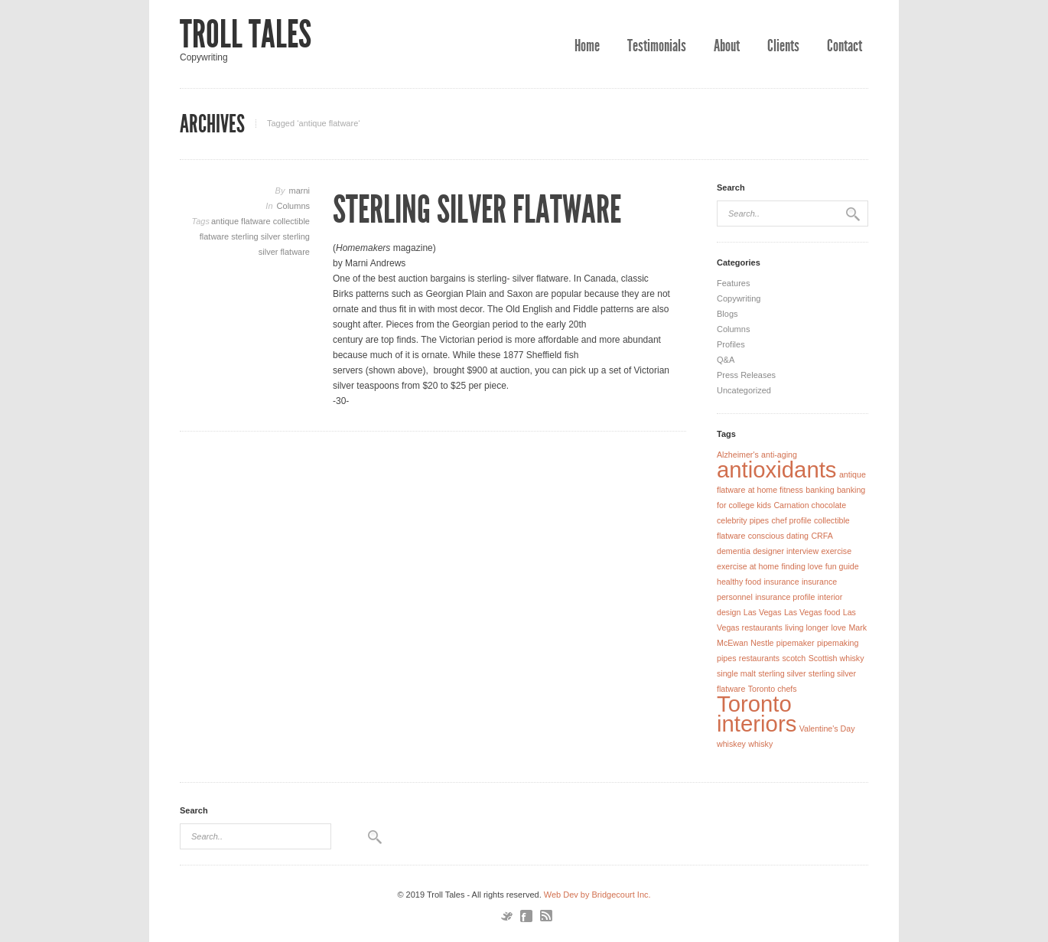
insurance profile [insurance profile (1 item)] (785, 596)
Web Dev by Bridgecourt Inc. (597, 894)
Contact (844, 46)
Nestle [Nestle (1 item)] (761, 642)
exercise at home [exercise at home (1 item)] (748, 566)
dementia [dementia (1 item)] (733, 551)
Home (587, 46)
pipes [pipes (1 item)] (726, 658)
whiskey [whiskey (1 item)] (731, 743)
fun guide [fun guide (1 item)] (842, 566)
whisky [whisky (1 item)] (760, 743)
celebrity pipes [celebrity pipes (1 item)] (743, 520)
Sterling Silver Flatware (477, 210)
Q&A (725, 359)
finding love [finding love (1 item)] (802, 566)
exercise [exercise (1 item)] (836, 551)
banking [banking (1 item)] (820, 489)
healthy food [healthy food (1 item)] (739, 581)
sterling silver (256, 236)
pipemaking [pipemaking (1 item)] (838, 642)
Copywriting (738, 298)
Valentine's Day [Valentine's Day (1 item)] (827, 728)
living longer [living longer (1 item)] (806, 627)
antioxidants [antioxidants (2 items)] (777, 469)
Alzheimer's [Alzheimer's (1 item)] (738, 454)
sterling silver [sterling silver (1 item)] (782, 673)
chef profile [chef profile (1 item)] (791, 520)
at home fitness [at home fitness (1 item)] (775, 489)
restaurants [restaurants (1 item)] (759, 658)
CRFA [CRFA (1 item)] (821, 535)
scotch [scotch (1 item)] (794, 658)
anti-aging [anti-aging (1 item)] (779, 454)
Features (733, 283)
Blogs (727, 313)
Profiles (731, 344)
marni (299, 190)
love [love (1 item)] (838, 627)
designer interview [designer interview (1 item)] (786, 551)
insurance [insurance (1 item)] (781, 581)
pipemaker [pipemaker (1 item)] (795, 642)
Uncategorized (744, 390)
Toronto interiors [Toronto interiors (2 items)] (756, 713)
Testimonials (656, 46)
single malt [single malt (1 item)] (736, 673)
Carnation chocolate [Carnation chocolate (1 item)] (809, 505)
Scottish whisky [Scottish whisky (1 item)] (836, 658)
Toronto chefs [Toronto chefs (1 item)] (772, 688)
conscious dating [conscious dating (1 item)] (778, 535)
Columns (293, 205)
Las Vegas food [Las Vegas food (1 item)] (812, 612)
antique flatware (242, 221)
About (727, 46)
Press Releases (746, 375)
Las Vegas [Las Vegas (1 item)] (763, 612)
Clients (783, 46)
